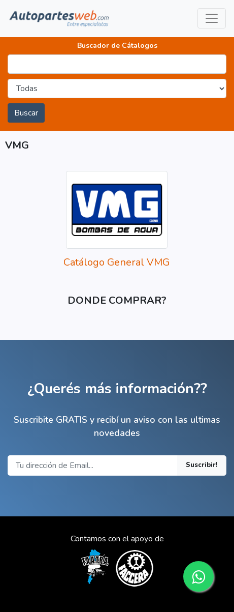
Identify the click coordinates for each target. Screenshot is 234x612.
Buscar (26, 113)
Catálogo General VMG (116, 262)
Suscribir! (202, 465)
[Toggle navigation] (211, 18)
